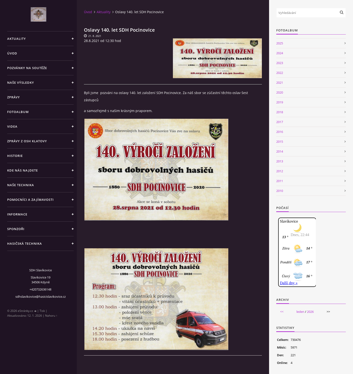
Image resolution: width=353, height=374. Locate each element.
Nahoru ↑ (51, 316)
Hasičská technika (24, 243)
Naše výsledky (20, 82)
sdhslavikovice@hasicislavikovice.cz (40, 296)
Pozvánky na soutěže (27, 68)
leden (300, 311)
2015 (279, 141)
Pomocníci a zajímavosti (30, 199)
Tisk (42, 311)
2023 (279, 63)
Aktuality (16, 38)
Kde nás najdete (22, 170)
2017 (279, 122)
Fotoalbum (18, 112)
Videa (12, 126)
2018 (279, 112)
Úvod (12, 53)
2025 (279, 43)
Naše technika (20, 185)
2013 (279, 161)
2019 (279, 102)
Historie (15, 156)
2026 (310, 311)
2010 (279, 191)
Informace (17, 214)
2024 (279, 53)
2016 (279, 132)
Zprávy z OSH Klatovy (27, 141)
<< (281, 311)
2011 (279, 181)
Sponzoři (15, 229)
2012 (279, 171)
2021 (279, 82)
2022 (279, 73)
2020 (279, 92)
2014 (279, 151)
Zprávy (13, 97)
